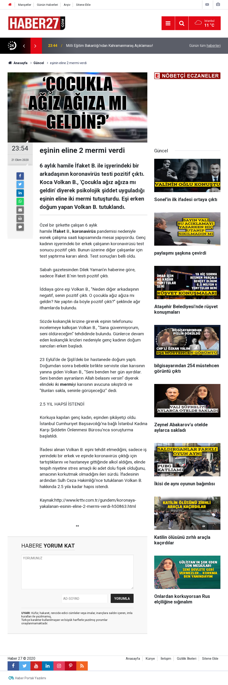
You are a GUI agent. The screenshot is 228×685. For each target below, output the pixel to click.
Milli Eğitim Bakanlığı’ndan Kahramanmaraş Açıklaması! (109, 45)
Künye (150, 659)
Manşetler (24, 4)
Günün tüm (205, 45)
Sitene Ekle (83, 4)
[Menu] (168, 23)
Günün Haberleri (47, 4)
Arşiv (67, 4)
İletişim (166, 659)
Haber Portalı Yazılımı (30, 678)
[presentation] (24, 45)
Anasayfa (133, 659)
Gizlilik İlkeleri (186, 659)
